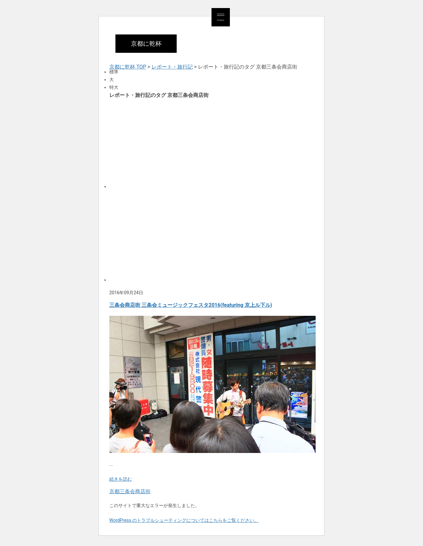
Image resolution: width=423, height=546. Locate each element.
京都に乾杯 (146, 43)
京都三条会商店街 (130, 491)
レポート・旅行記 (172, 67)
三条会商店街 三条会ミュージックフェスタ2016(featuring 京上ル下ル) (190, 305)
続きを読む (120, 479)
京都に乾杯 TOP (127, 67)
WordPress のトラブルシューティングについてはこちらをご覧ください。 (184, 520)
